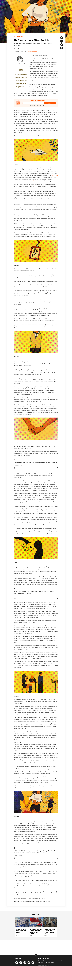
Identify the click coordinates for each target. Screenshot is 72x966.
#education (30, 51)
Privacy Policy (47, 962)
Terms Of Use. (41, 105)
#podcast (35, 51)
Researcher (21, 70)
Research (54, 960)
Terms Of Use (40, 962)
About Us (40, 960)
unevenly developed (35, 181)
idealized (22, 473)
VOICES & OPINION (18, 37)
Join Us (50, 960)
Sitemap (52, 962)
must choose (55, 175)
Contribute (45, 960)
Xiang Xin (17, 48)
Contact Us (60, 960)
